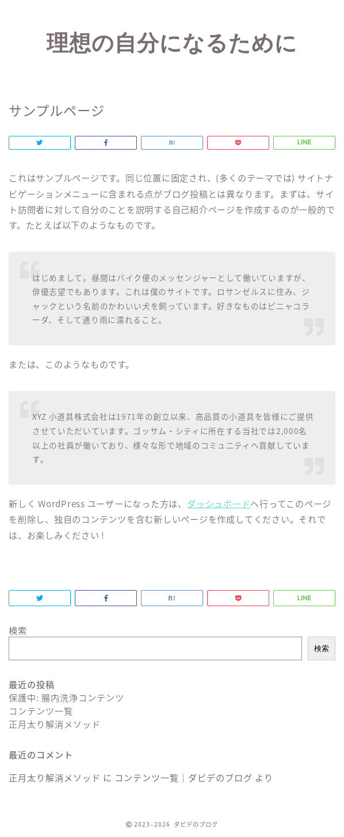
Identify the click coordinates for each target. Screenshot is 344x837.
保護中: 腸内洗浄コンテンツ (66, 697)
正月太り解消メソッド (55, 724)
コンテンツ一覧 (41, 710)
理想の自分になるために (172, 42)
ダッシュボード (218, 503)
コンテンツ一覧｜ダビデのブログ (183, 777)
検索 (18, 630)
